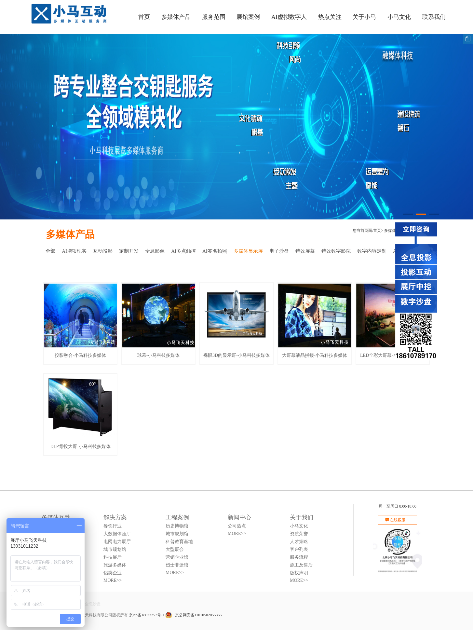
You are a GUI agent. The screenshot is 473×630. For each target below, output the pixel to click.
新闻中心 (239, 517)
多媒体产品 (176, 17)
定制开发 (129, 251)
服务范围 (213, 17)
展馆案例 (248, 17)
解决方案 (115, 517)
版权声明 (299, 572)
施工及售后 (301, 565)
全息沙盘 (93, 604)
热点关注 (330, 17)
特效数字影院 (336, 251)
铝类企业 (112, 572)
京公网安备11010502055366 (193, 615)
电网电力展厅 (117, 541)
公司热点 (237, 526)
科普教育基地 (179, 541)
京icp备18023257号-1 (146, 615)
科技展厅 (112, 557)
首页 (144, 17)
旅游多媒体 (114, 565)
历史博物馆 (177, 526)
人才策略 (299, 541)
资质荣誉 (299, 533)
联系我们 (434, 17)
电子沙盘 (279, 251)
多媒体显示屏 (248, 251)
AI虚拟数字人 (289, 17)
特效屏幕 (305, 251)
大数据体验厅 (117, 533)
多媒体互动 (56, 517)
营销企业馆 (177, 557)
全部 (50, 251)
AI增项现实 (74, 251)
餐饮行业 (112, 526)
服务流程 (299, 557)
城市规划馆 (114, 549)
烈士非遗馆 (177, 565)
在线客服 (397, 520)
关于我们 (301, 517)
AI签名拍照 (214, 251)
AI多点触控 (183, 251)
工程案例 (177, 517)
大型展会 (175, 549)
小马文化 (399, 17)
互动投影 (103, 251)
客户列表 (299, 549)
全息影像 (155, 251)
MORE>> (112, 580)
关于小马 (364, 17)
